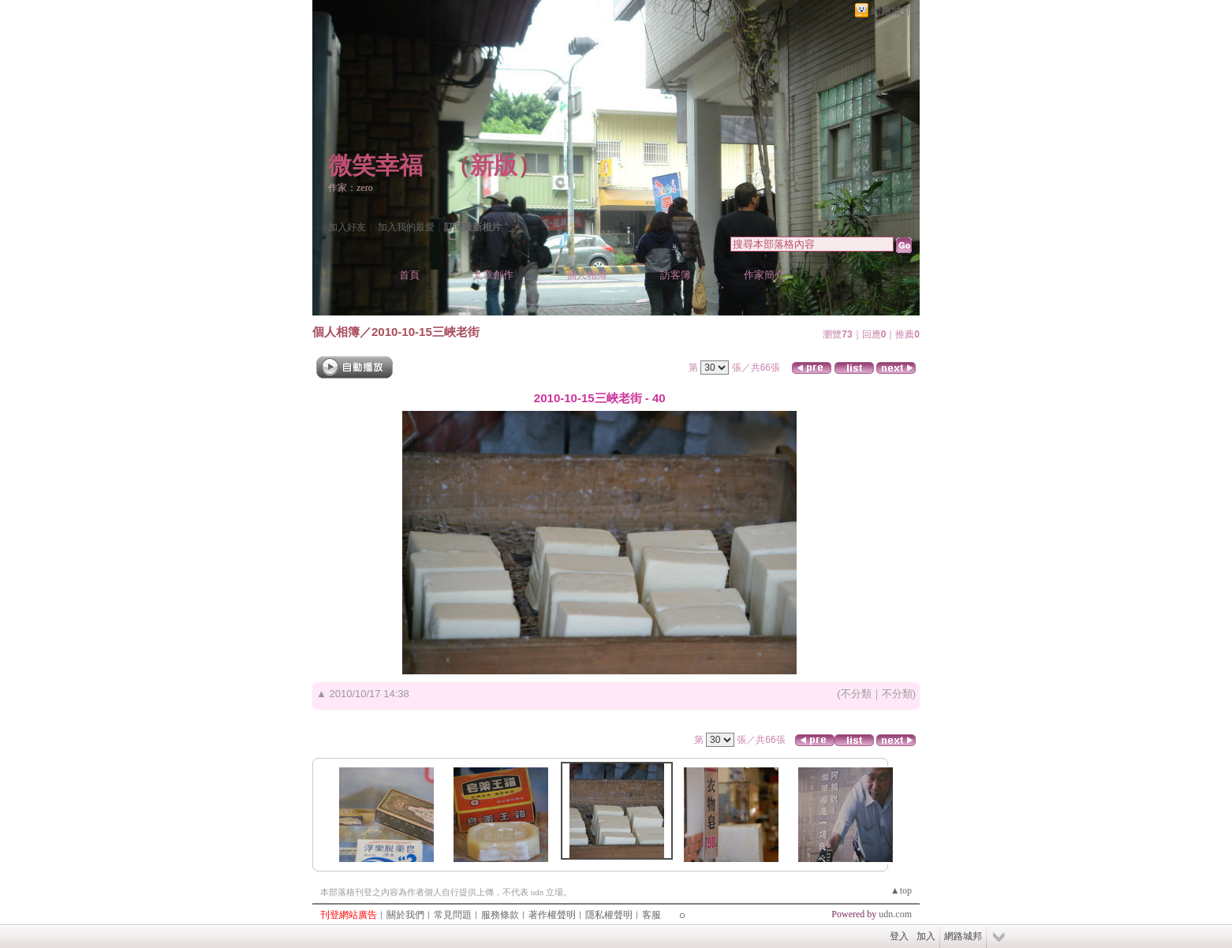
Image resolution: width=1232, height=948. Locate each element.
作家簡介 (764, 275)
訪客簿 (675, 275)
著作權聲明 (552, 914)
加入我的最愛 (406, 227)
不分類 (856, 694)
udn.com (895, 914)
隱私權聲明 (609, 914)
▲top (901, 890)
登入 (899, 936)
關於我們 (405, 914)
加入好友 (347, 227)
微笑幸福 (375, 165)
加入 (926, 936)
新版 (493, 165)
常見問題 (453, 914)
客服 (651, 914)
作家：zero (350, 187)
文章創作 (492, 275)
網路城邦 (891, 11)
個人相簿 (586, 275)
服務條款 (500, 914)
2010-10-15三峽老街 (425, 331)
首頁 (409, 275)
